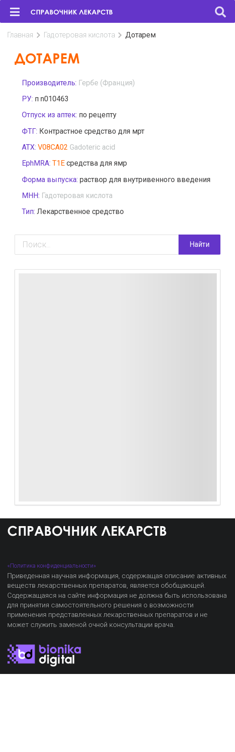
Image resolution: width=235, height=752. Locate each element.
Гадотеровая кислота (79, 35)
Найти (199, 244)
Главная (20, 35)
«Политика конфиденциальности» (51, 565)
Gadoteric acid (92, 147)
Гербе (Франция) (106, 82)
